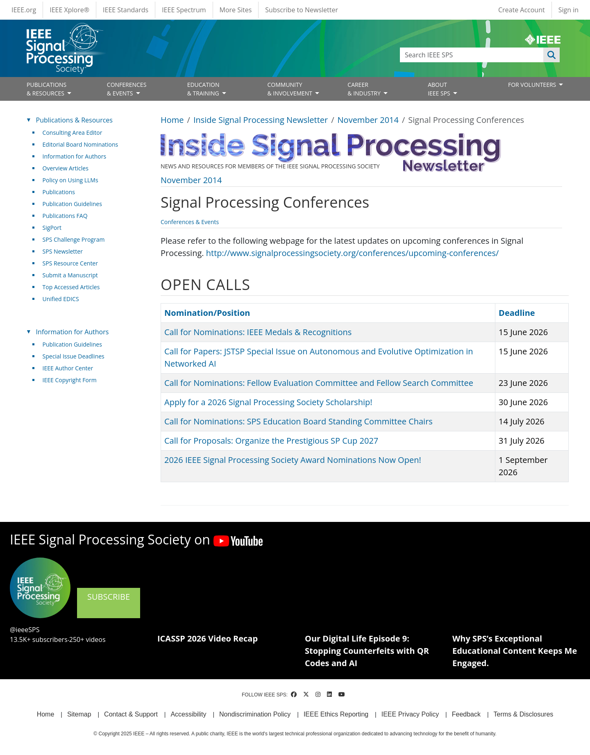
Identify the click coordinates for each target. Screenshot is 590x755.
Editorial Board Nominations (80, 144)
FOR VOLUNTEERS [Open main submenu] (533, 84)
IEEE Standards (125, 9)
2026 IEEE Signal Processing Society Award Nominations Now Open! (292, 459)
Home (172, 119)
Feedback (466, 714)
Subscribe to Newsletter (301, 9)
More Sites (236, 9)
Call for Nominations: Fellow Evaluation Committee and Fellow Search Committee (318, 382)
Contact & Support (131, 714)
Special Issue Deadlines (73, 356)
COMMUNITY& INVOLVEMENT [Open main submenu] (290, 89)
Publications (59, 192)
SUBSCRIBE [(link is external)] (108, 602)
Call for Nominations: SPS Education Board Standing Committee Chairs (298, 421)
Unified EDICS (61, 299)
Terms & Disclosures (524, 714)
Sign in (568, 9)
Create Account (521, 9)
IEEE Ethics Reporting (336, 714)
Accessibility (188, 714)
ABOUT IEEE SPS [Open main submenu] (440, 89)
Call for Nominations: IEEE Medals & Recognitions (258, 332)
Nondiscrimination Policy (254, 714)
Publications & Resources (74, 120)
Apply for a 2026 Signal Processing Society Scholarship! (268, 402)
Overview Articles (65, 168)
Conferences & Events (190, 222)
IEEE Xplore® (69, 9)
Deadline (517, 312)
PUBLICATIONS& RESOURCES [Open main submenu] (46, 89)
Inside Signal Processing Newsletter (260, 119)
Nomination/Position (207, 312)
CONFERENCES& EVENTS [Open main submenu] (127, 89)
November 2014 (368, 119)
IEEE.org (23, 9)
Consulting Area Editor (72, 132)
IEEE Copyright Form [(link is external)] (73, 380)
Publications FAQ (65, 216)
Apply (551, 55)
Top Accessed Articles (71, 287)
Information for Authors (75, 156)
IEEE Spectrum (184, 9)
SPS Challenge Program (74, 239)
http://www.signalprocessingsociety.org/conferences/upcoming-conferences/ (352, 252)
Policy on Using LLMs (70, 180)
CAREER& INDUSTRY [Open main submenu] (364, 89)
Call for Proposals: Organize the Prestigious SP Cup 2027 (271, 440)
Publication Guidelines (72, 204)
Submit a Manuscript (70, 275)
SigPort (52, 227)
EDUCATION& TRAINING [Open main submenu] (204, 89)
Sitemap (79, 714)
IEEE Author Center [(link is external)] (71, 368)
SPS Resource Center (70, 263)
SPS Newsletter (63, 251)
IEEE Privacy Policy (410, 714)
